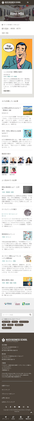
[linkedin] (28, 407)
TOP (3, 24)
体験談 (28, 418)
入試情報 (21, 417)
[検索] (30, 314)
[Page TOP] (31, 412)
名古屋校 (4, 345)
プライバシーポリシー (8, 394)
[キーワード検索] (15, 314)
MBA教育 (9, 24)
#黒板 (6, 33)
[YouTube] (19, 407)
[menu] (30, 2)
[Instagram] (23, 407)
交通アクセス (6, 385)
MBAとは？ (17, 24)
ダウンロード (5, 417)
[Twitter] (6, 407)
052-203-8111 (7, 348)
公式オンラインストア (8, 402)
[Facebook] (10, 407)
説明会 (13, 417)
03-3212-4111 (7, 357)
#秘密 (3, 33)
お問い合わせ (6, 398)
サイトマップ (6, 389)
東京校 (4, 354)
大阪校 (4, 363)
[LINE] (15, 407)
